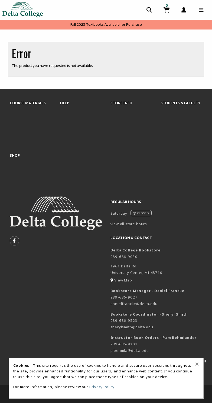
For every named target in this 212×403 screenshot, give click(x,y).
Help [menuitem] (64, 102)
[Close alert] (197, 364)
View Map (123, 280)
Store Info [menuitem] (121, 102)
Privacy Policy (102, 386)
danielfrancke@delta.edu (134, 303)
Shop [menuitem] (15, 155)
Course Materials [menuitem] (28, 102)
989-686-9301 (124, 344)
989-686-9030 (124, 256)
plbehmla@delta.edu (129, 350)
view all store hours (128, 223)
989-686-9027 (124, 297)
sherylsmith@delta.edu (131, 327)
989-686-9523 (124, 320)
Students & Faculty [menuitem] (180, 102)
